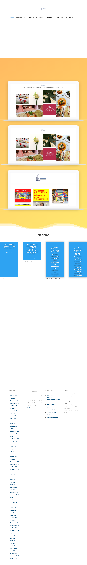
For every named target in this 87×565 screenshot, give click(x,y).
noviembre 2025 (14, 403)
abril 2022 (12, 512)
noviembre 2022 (14, 495)
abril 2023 (12, 482)
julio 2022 (12, 505)
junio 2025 (13, 416)
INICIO (12, 17)
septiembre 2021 (14, 530)
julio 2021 (12, 535)
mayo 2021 (13, 540)
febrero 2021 (13, 548)
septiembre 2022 (14, 500)
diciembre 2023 (14, 462)
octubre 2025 (13, 405)
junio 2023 (13, 477)
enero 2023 (13, 489)
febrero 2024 (13, 456)
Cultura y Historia (51, 404)
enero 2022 (13, 520)
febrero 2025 (13, 426)
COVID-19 (49, 402)
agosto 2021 (13, 533)
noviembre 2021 (14, 525)
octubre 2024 (13, 436)
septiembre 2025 (14, 408)
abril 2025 (13, 421)
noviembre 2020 (14, 556)
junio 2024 (13, 446)
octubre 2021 (13, 528)
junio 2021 (12, 538)
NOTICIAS (49, 17)
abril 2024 (13, 451)
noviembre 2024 (14, 433)
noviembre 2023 (14, 464)
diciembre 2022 (14, 492)
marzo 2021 (13, 545)
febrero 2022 (13, 517)
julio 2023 (12, 474)
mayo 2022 (13, 510)
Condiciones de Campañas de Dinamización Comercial (53, 397)
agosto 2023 (13, 472)
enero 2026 (13, 398)
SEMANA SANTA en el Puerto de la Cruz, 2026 (55, 249)
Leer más (9, 253)
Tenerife (49, 414)
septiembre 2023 (14, 469)
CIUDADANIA (59, 17)
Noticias (49, 407)
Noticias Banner (51, 409)
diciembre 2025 (14, 400)
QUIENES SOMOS (20, 17)
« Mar (28, 407)
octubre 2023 (13, 467)
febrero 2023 (13, 487)
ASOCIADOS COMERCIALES (36, 17)
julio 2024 (12, 444)
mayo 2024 (13, 449)
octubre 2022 (13, 497)
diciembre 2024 (14, 431)
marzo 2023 (13, 484)
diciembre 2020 (14, 553)
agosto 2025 (13, 411)
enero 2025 (13, 428)
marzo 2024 (13, 454)
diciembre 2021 (14, 523)
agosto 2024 (13, 441)
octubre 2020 (13, 558)
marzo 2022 (13, 515)
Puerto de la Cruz (51, 412)
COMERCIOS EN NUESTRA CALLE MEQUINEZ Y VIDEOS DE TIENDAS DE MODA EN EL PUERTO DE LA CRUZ (32, 249)
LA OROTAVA (69, 17)
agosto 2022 (13, 502)
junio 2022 (13, 507)
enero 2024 (13, 459)
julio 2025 (12, 413)
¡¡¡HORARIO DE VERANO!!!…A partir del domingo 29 (9, 246)
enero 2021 (13, 551)
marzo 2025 (13, 423)
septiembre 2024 (14, 439)
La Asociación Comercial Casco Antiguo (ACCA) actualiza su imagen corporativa (78, 253)
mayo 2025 (13, 418)
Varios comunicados (52, 417)
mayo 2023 (13, 479)
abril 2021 (12, 543)
